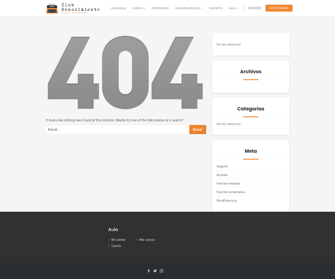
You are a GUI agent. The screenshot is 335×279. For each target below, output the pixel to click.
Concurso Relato (188, 8)
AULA (234, 8)
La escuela (118, 8)
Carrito (116, 246)
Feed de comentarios (231, 192)
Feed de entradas (228, 183)
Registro (222, 166)
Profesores (160, 8)
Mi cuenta (118, 240)
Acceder (222, 175)
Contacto (216, 8)
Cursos (138, 8)
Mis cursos (147, 240)
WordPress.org (227, 200)
